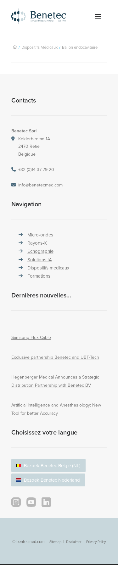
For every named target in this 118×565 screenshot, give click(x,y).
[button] (97, 16)
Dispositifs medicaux (48, 267)
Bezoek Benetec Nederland (52, 480)
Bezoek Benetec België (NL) (52, 465)
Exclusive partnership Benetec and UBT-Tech (55, 357)
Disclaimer (73, 541)
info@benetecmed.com (40, 185)
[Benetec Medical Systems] (45, 16)
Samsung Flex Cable (31, 337)
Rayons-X (37, 243)
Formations (38, 276)
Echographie (40, 251)
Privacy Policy (96, 541)
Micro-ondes (40, 234)
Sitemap (55, 541)
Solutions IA (39, 259)
